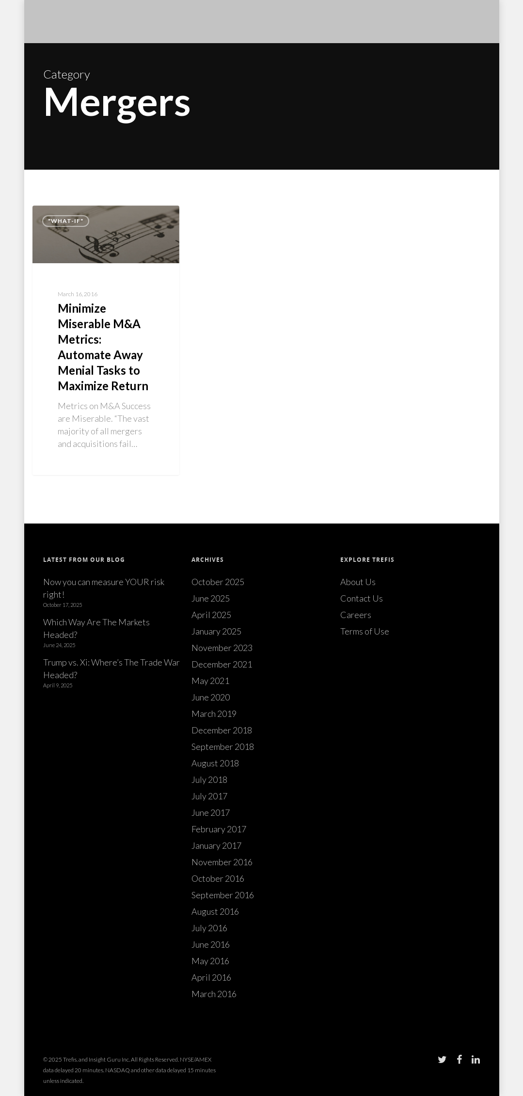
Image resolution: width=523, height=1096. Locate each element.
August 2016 (215, 911)
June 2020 (210, 697)
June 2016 (210, 944)
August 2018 (215, 763)
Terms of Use (364, 631)
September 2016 (222, 895)
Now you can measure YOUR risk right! (103, 588)
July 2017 (209, 796)
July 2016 (209, 927)
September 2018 (222, 746)
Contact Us (361, 598)
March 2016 (214, 993)
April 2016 (211, 977)
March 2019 (214, 713)
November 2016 (222, 862)
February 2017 (218, 829)
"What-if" (65, 220)
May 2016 (210, 960)
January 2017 (216, 845)
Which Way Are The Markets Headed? (96, 628)
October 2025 (217, 581)
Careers (355, 614)
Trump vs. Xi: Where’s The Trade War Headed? (111, 668)
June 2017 (210, 812)
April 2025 (211, 614)
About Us (358, 581)
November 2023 (222, 647)
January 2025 (216, 631)
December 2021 (221, 664)
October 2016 (217, 878)
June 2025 (210, 598)
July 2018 (209, 779)
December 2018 (221, 730)
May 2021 (210, 680)
